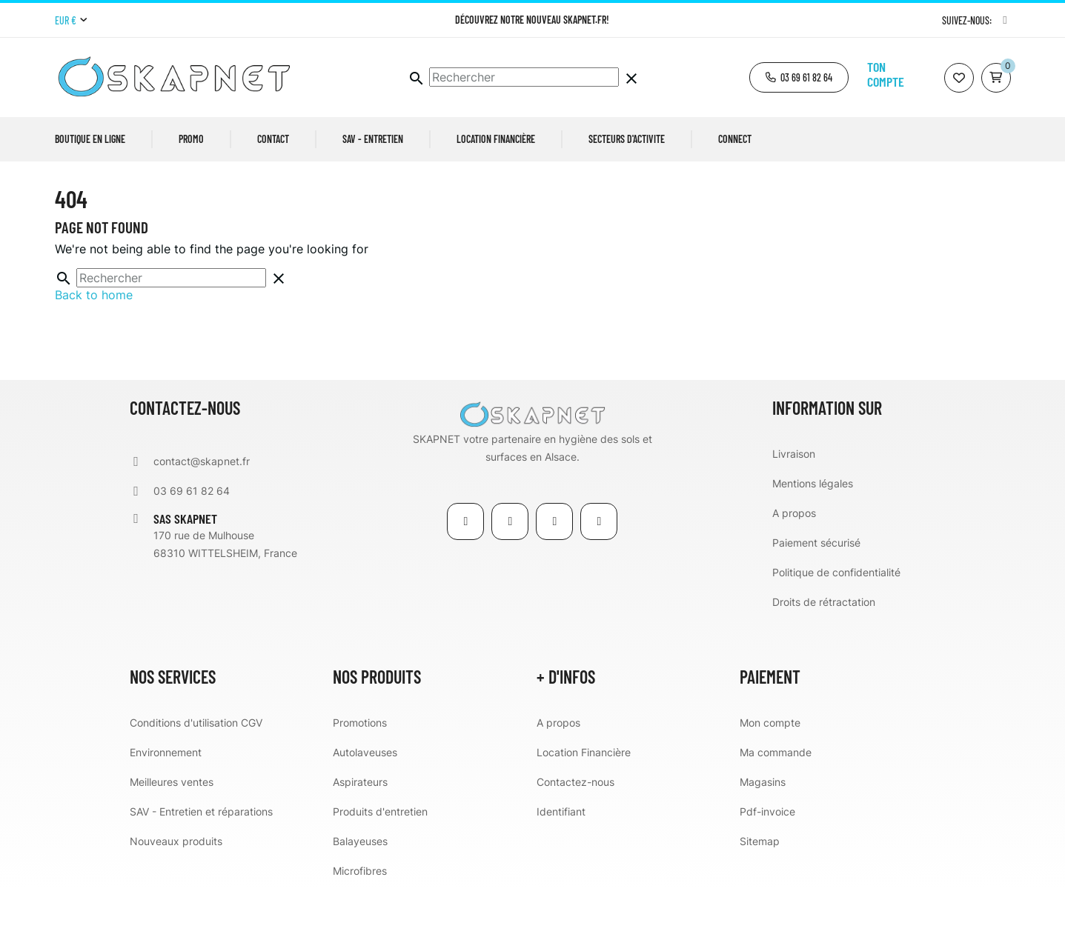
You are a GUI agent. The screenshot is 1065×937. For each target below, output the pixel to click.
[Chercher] (524, 77)
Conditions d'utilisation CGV (196, 770)
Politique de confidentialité (836, 619)
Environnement (166, 799)
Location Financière (584, 799)
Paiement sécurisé (816, 590)
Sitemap (760, 888)
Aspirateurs (360, 829)
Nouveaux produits (176, 888)
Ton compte (885, 74)
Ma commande (776, 799)
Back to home (94, 342)
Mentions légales (812, 530)
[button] (799, 77)
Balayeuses (360, 888)
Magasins (763, 829)
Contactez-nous (575, 829)
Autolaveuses (365, 799)
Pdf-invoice (767, 859)
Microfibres (360, 918)
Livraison (793, 501)
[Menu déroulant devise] (71, 21)
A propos (794, 560)
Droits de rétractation (823, 649)
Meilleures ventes (171, 829)
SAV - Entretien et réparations (201, 859)
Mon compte (770, 770)
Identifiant (561, 859)
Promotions (360, 770)
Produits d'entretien (380, 859)
